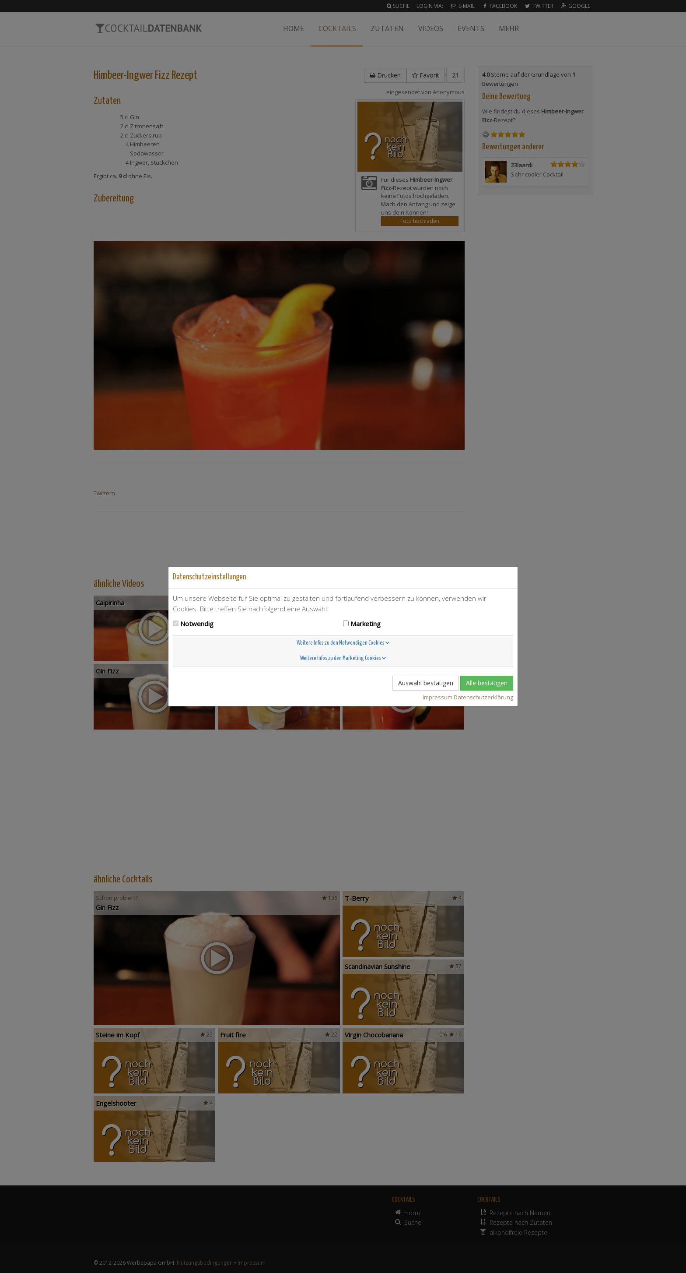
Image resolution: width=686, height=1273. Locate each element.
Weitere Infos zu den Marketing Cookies (343, 658)
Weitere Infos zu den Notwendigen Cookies (343, 643)
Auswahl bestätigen (425, 683)
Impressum (437, 697)
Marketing (365, 623)
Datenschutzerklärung (483, 697)
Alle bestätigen (487, 683)
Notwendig (197, 623)
